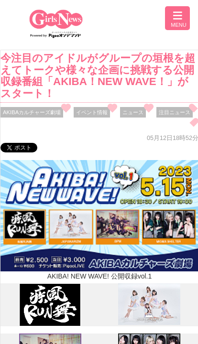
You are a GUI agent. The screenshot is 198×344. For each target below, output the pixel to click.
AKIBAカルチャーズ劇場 (32, 112)
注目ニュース (174, 112)
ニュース (132, 112)
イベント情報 (92, 112)
